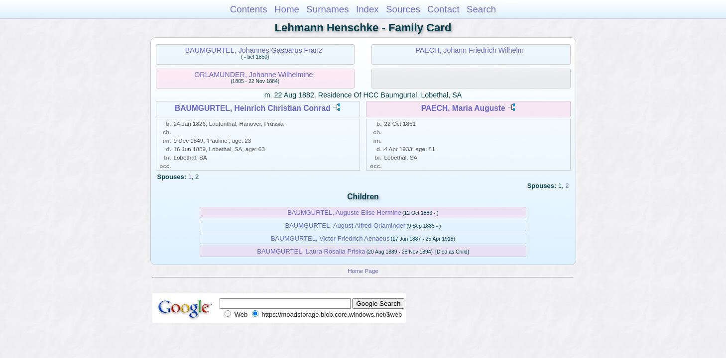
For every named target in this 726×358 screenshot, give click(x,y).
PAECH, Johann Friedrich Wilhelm (469, 50)
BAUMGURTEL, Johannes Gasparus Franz (253, 50)
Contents (248, 9)
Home (286, 9)
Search (481, 9)
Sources (403, 9)
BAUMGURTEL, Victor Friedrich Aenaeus (330, 238)
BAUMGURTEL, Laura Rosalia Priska (311, 251)
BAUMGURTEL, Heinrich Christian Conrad (253, 108)
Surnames (327, 9)
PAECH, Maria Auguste (463, 108)
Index (367, 9)
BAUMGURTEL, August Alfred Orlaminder (345, 225)
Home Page (363, 271)
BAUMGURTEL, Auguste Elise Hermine (344, 212)
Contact (443, 9)
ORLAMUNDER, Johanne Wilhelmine (253, 75)
